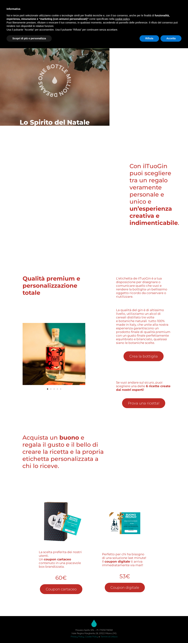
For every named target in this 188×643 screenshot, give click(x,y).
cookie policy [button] (122, 18)
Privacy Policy (77, 636)
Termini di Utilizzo (109, 636)
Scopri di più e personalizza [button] (29, 38)
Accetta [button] (171, 38)
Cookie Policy (91, 636)
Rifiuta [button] (149, 38)
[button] (47, 389)
